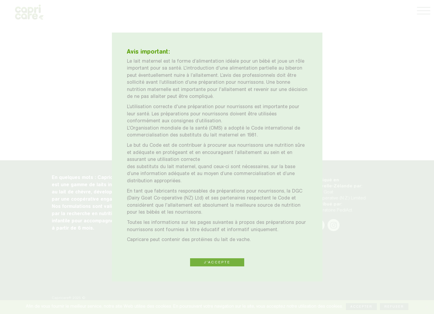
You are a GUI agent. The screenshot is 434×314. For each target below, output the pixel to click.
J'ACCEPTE (217, 262)
